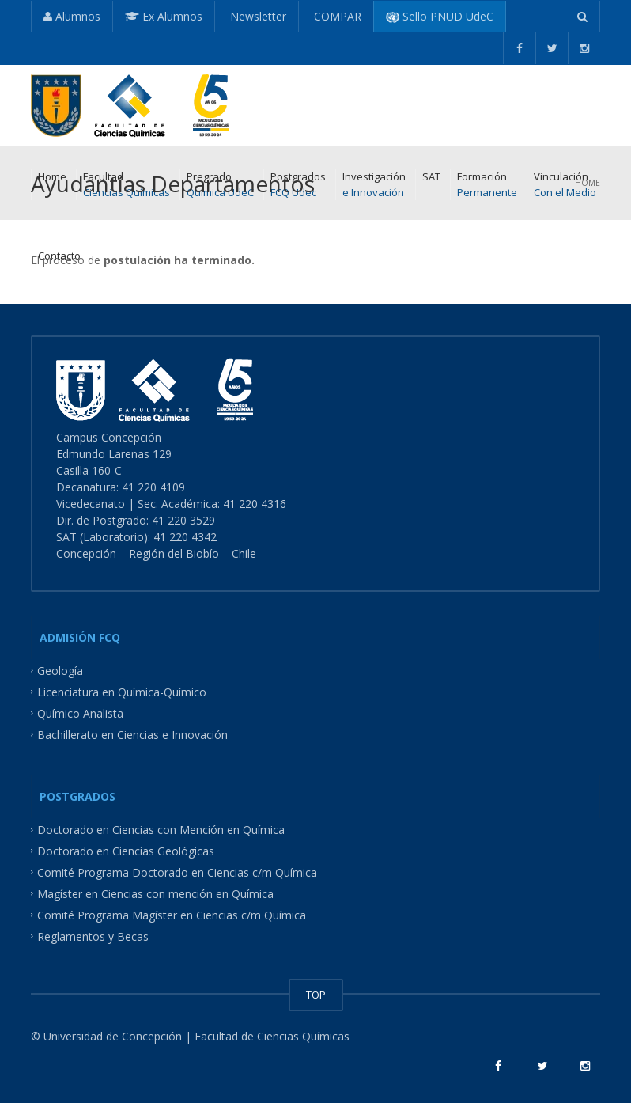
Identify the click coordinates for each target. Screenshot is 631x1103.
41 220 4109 (155, 487)
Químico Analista (80, 712)
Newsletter (256, 16)
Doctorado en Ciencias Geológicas (125, 851)
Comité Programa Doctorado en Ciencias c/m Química (177, 872)
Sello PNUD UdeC (439, 16)
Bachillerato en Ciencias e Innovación (132, 733)
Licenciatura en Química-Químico (121, 691)
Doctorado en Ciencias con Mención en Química (161, 829)
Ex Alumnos (163, 16)
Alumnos (71, 16)
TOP (316, 994)
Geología (60, 670)
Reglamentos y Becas (93, 935)
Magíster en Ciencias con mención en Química (155, 893)
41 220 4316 (256, 503)
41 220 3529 (182, 520)
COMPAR (336, 16)
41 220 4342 (185, 536)
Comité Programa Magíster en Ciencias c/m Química (171, 914)
